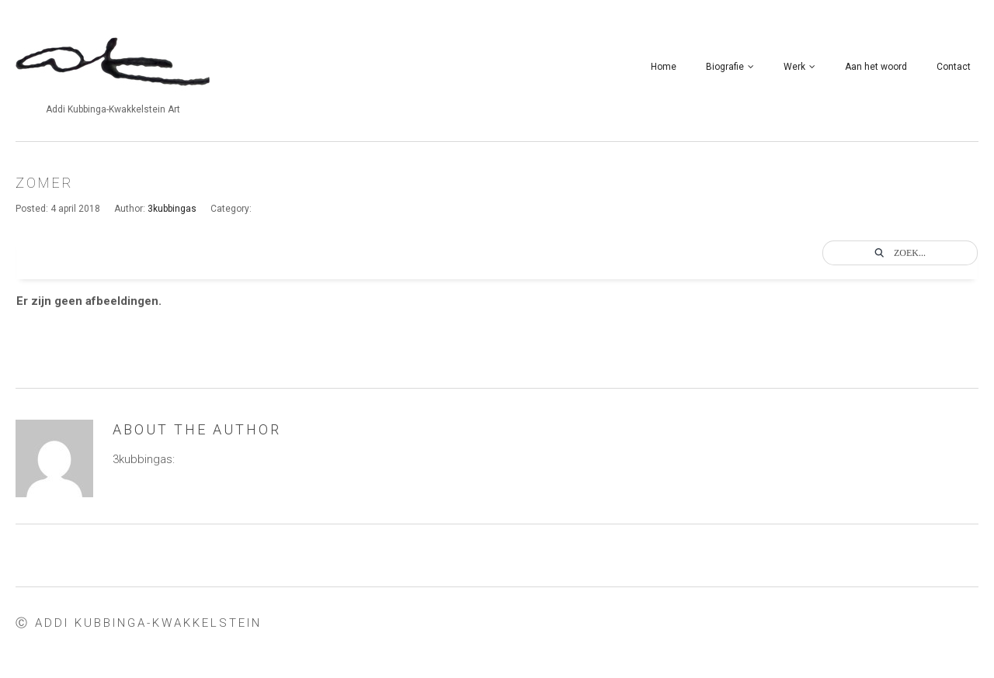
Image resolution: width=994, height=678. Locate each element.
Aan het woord (876, 66)
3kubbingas (172, 208)
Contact (954, 66)
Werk (799, 66)
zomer (45, 183)
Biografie (730, 66)
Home (663, 66)
